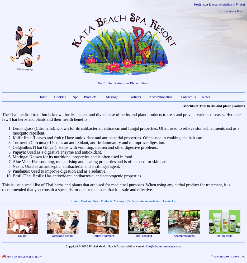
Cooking (60, 97)
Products (90, 97)
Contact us (188, 97)
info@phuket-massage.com (164, 246)
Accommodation (161, 97)
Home (43, 97)
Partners (135, 97)
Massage (112, 97)
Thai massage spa (25, 69)
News (206, 97)
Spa (75, 97)
